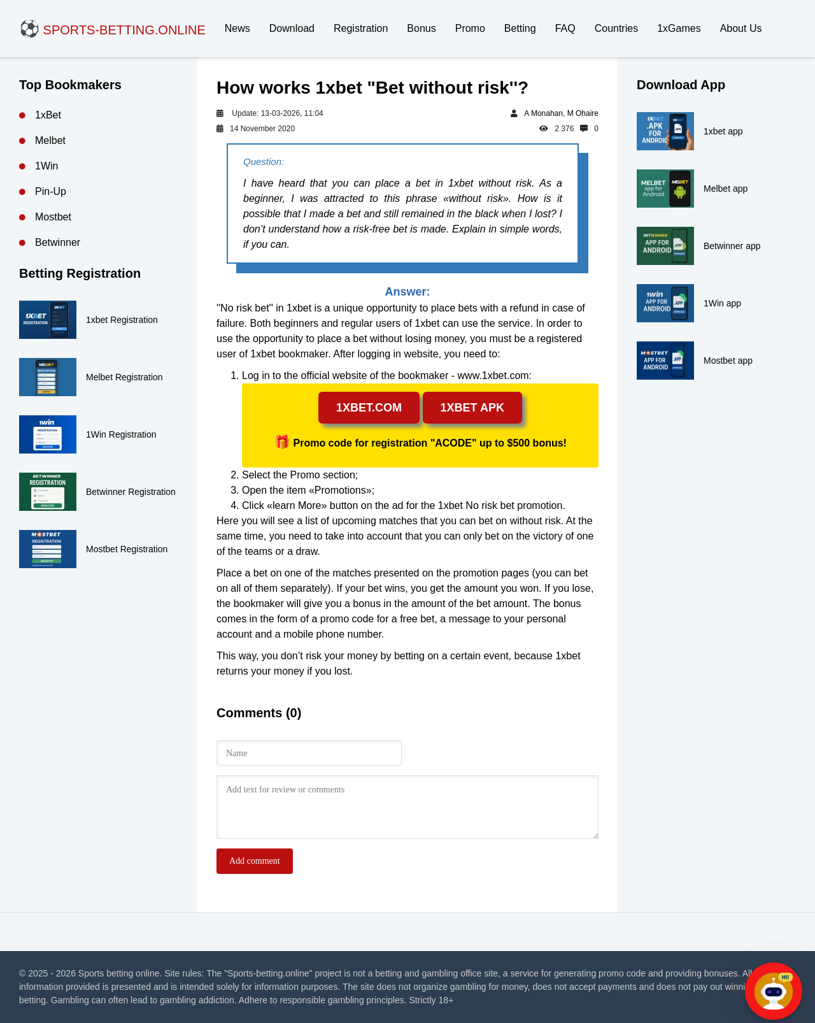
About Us (741, 28)
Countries (616, 28)
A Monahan (543, 113)
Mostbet (53, 216)
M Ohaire (583, 113)
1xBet (48, 115)
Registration (361, 28)
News (237, 28)
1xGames (678, 28)
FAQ (565, 28)
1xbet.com (369, 407)
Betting (520, 28)
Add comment (254, 861)
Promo (470, 28)
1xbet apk (472, 407)
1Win (46, 166)
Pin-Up (50, 191)
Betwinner (57, 242)
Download (292, 28)
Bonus (421, 28)
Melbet (50, 140)
